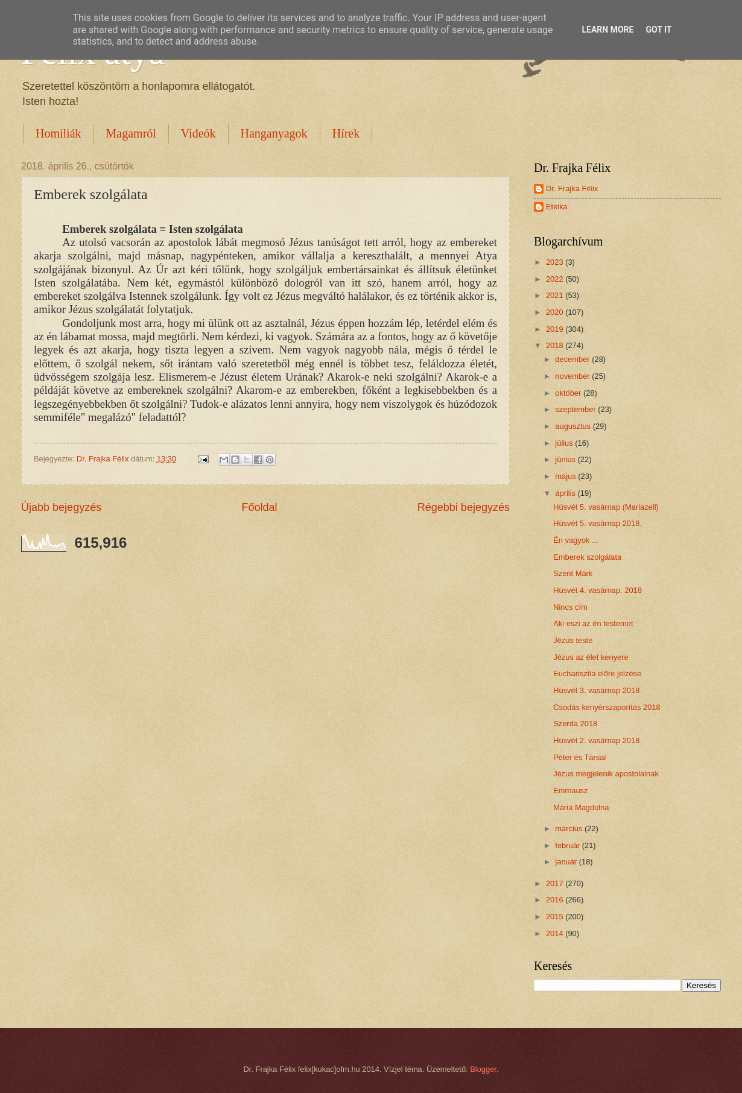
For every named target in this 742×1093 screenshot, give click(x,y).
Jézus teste (572, 640)
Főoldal (259, 507)
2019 (555, 329)
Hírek (346, 133)
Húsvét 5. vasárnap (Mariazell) (606, 507)
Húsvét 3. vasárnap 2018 (596, 690)
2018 (555, 345)
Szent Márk (572, 573)
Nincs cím (570, 607)
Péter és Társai (579, 757)
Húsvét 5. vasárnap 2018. (597, 523)
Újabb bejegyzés (61, 507)
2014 (555, 933)
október (569, 393)
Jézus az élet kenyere (591, 657)
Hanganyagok (274, 133)
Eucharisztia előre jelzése (597, 673)
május (566, 476)
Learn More (607, 29)
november (573, 376)
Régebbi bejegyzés (463, 507)
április (566, 493)
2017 (555, 883)
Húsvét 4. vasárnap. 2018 (597, 590)
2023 (555, 262)
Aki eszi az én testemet (593, 623)
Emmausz (570, 790)
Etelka (557, 206)
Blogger (483, 1069)
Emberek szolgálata (587, 557)
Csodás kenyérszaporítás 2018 (607, 707)
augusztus (573, 426)
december (573, 359)
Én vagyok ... (575, 540)
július (565, 443)
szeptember (576, 409)
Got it (658, 29)
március (570, 828)
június (566, 459)
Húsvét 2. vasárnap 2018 (596, 740)
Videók (198, 133)
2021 (555, 295)
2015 (555, 916)
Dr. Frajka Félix (572, 188)
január (567, 861)
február (568, 845)
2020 (555, 312)
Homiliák (58, 133)
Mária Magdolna (581, 807)
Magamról (131, 133)
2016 (555, 899)
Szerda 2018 (575, 723)
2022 (555, 279)
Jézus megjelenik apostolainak (606, 773)
